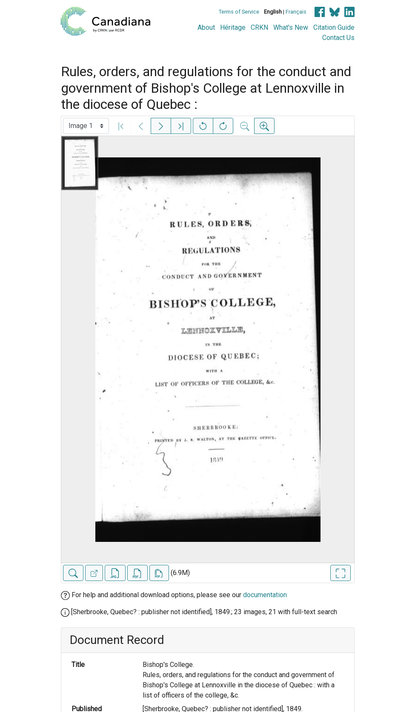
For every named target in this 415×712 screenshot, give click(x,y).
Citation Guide (334, 27)
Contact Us (338, 38)
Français (296, 12)
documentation (265, 595)
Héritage (233, 27)
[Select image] (86, 126)
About (206, 27)
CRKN (259, 27)
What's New (290, 27)
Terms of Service (239, 12)
